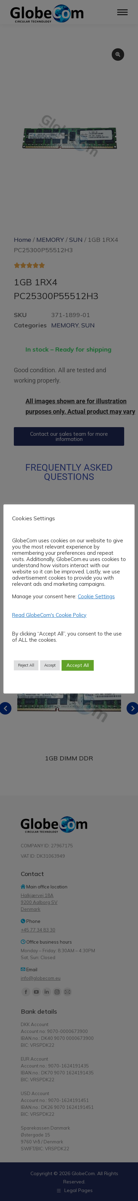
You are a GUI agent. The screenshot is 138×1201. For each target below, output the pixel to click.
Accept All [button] (77, 665)
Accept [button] (50, 665)
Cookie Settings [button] (96, 596)
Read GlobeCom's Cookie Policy (49, 615)
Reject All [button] (26, 665)
